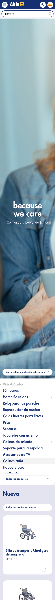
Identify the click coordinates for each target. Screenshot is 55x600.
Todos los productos (17, 479)
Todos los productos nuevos (21, 507)
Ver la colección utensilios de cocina (25, 372)
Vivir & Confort (13, 384)
